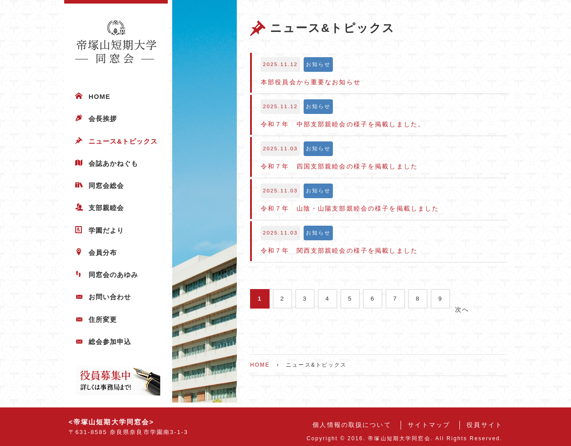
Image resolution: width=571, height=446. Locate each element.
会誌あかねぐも (113, 163)
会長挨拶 (103, 118)
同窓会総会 (106, 185)
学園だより (106, 230)
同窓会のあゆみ (113, 274)
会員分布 (103, 252)
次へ (462, 309)
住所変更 (103, 319)
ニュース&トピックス (123, 141)
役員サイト (484, 425)
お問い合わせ (110, 297)
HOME (99, 96)
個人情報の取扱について (352, 425)
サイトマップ (429, 425)
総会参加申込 (110, 341)
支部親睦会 (106, 207)
